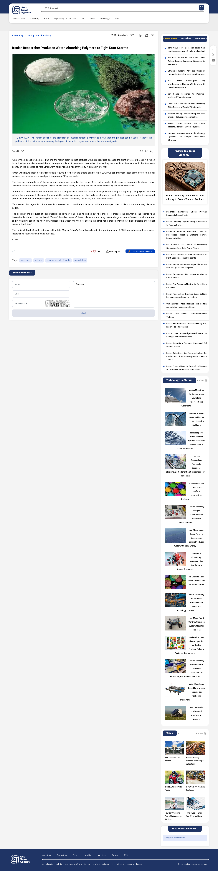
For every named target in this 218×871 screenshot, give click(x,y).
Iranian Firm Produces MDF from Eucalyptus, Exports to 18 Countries (186, 325)
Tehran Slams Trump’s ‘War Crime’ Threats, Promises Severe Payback (186, 125)
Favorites (186, 38)
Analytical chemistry (39, 35)
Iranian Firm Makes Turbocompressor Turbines (186, 315)
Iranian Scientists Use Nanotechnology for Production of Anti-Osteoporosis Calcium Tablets (186, 356)
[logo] (25, 10)
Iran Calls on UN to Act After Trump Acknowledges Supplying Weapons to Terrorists (186, 61)
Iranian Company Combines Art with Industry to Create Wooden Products (185, 197)
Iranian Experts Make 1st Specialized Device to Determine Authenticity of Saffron (186, 368)
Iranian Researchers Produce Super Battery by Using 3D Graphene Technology (186, 296)
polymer (39, 260)
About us (46, 855)
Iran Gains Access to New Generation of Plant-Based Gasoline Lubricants (186, 256)
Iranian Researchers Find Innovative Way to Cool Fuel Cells (186, 276)
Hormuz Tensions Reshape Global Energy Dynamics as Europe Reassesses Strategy (186, 137)
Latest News (170, 38)
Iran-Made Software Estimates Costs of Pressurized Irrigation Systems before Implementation (186, 235)
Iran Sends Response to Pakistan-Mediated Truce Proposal (186, 96)
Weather (102, 855)
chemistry (25, 260)
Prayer (115, 855)
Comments (201, 38)
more (201, 380)
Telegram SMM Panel (174, 837)
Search (76, 855)
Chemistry (17, 35)
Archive (88, 855)
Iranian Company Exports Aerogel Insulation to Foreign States (186, 223)
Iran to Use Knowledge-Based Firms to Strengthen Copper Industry (186, 335)
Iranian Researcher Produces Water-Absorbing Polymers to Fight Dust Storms (70, 48)
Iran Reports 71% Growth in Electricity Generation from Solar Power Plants (186, 246)
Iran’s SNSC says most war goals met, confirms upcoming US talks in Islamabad (186, 50)
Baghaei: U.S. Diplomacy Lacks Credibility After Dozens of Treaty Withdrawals (186, 105)
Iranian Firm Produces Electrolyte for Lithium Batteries (186, 286)
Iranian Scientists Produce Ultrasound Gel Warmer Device (186, 345)
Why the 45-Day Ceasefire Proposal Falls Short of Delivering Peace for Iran (186, 115)
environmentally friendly (58, 260)
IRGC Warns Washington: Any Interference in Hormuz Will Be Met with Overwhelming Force (186, 84)
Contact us (62, 855)
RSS (125, 855)
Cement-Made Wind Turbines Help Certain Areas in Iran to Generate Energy (186, 306)
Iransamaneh (203, 864)
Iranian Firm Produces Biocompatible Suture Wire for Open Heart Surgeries (186, 266)
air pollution (80, 260)
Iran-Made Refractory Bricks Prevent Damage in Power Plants (186, 214)
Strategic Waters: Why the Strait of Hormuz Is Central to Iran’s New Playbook (186, 73)
